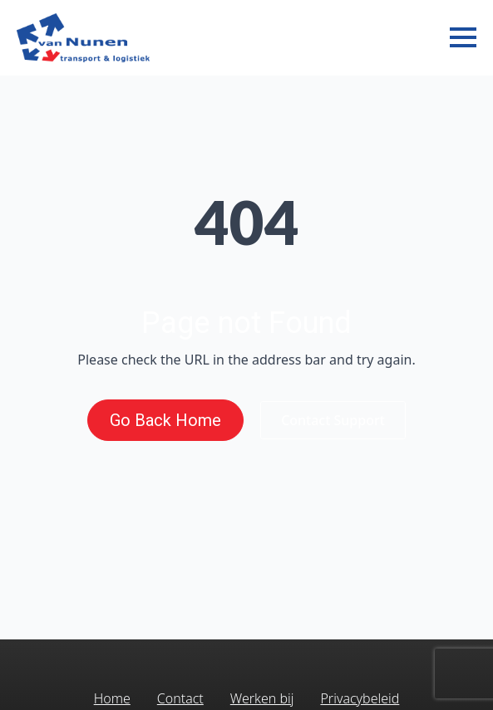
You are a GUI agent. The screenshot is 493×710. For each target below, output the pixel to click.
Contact (180, 698)
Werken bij (262, 698)
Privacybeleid (359, 698)
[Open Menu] (463, 37)
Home (112, 698)
